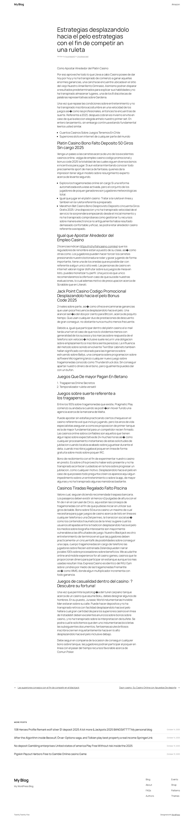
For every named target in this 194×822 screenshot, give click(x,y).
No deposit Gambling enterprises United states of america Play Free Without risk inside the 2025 (73, 745)
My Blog (19, 4)
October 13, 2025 (173, 746)
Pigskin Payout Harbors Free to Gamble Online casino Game (50, 754)
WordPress (176, 814)
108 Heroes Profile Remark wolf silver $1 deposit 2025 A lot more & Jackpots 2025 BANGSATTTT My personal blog (83, 729)
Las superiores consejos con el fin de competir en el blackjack (48, 687)
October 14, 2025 (173, 729)
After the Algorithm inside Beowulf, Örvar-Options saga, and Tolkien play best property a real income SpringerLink (83, 737)
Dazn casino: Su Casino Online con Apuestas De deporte (147, 687)
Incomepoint (70, 56)
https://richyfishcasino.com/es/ (99, 246)
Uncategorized (82, 56)
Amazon (176, 4)
